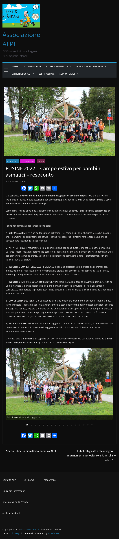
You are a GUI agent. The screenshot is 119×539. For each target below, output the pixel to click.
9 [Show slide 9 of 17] (59, 425)
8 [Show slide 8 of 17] (55, 425)
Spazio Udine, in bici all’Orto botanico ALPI (29, 451)
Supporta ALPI (68, 73)
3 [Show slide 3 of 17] (35, 425)
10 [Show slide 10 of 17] (63, 425)
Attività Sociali (21, 73)
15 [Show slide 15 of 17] (83, 425)
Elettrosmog (47, 73)
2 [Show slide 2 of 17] (31, 425)
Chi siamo (29, 479)
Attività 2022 (12, 161)
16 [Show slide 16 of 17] (87, 425)
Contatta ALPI (9, 479)
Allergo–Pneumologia (89, 66)
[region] (59, 389)
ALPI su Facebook (11, 512)
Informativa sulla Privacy (15, 501)
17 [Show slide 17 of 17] (91, 425)
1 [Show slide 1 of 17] (27, 425)
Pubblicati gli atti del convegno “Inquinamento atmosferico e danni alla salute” (91, 455)
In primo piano (28, 161)
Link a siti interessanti (13, 490)
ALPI (23, 181)
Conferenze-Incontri (58, 66)
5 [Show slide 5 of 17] (43, 425)
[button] (105, 66)
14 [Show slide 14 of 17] (79, 425)
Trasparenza (49, 479)
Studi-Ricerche (32, 66)
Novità (41, 161)
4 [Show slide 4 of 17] (39, 425)
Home (15, 66)
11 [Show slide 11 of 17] (67, 425)
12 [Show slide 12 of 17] (71, 425)
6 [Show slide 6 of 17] (47, 425)
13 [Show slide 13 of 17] (75, 425)
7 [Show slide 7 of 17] (51, 425)
